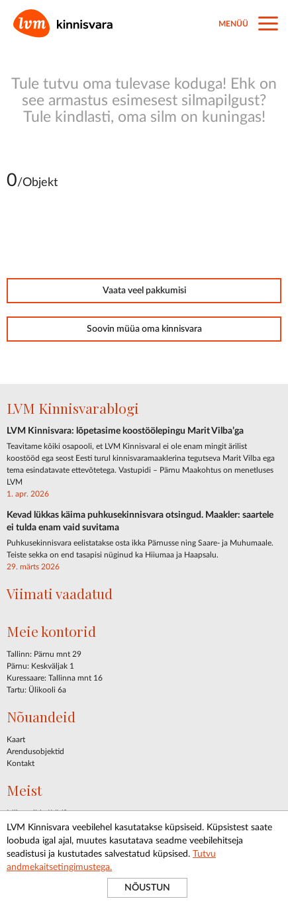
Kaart (16, 739)
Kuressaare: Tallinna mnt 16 (55, 678)
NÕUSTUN (147, 887)
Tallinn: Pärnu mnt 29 (44, 654)
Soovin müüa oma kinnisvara (144, 329)
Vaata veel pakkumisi (144, 290)
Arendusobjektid (35, 751)
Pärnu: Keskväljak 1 (40, 666)
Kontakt (20, 763)
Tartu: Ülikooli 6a (36, 690)
